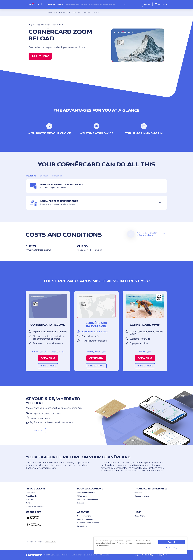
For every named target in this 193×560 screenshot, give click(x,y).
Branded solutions (142, 496)
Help (157, 4)
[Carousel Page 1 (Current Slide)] (31, 175)
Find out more (48, 366)
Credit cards (30, 492)
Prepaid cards (34, 25)
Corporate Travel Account (87, 499)
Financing (29, 499)
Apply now (40, 56)
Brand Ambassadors (85, 519)
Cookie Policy (147, 555)
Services (29, 503)
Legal (137, 555)
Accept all (171, 542)
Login (147, 4)
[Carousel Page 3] (57, 175)
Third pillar (76, 12)
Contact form (140, 516)
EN (165, 4)
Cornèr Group (50, 542)
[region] (140, 545)
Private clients (56, 4)
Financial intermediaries (102, 4)
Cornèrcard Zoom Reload (52, 25)
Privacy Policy (161, 555)
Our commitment (84, 516)
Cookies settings (171, 548)
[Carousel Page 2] (44, 175)
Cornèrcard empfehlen (34, 506)
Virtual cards (82, 496)
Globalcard (139, 492)
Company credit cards (86, 492)
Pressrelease (82, 526)
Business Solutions (76, 4)
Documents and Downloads (88, 523)
